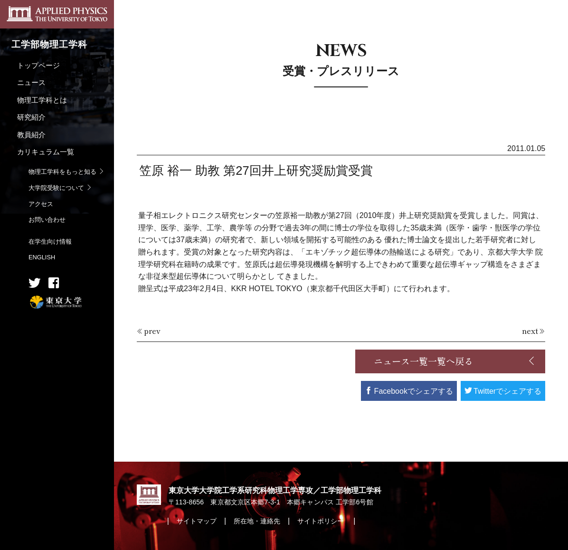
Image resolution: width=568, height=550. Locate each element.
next (530, 330)
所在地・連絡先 (257, 521)
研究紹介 (31, 117)
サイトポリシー (321, 521)
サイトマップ (197, 521)
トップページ (38, 65)
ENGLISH (41, 257)
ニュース (31, 82)
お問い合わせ (47, 219)
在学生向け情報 (50, 241)
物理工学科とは (42, 100)
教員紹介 (31, 135)
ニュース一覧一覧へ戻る (423, 361)
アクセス (40, 204)
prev (152, 330)
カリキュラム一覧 (45, 152)
